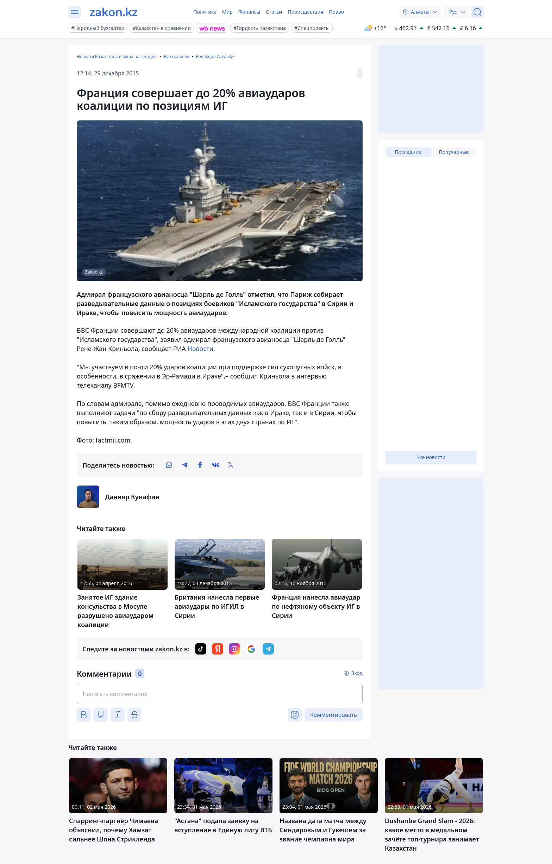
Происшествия (305, 11)
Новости (200, 348)
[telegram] (184, 465)
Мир (227, 11)
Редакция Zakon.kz (215, 57)
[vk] (215, 465)
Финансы (249, 11)
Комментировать (333, 715)
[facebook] (200, 465)
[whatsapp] (169, 465)
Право (336, 11)
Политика (205, 11)
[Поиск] (477, 12)
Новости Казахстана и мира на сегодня (117, 57)
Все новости (176, 57)
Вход (357, 673)
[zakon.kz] (113, 12)
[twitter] (231, 465)
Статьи (274, 11)
